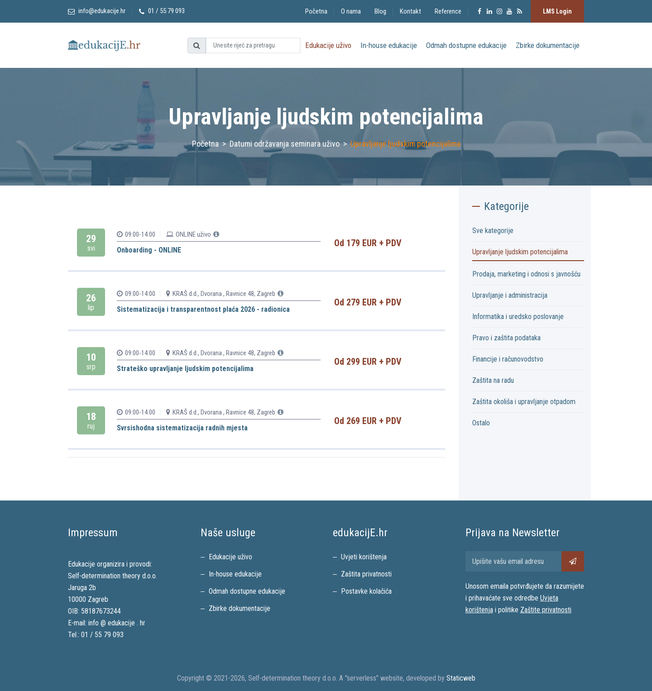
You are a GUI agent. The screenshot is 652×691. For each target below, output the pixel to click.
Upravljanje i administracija (509, 295)
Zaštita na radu (493, 380)
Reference (448, 11)
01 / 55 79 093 (102, 634)
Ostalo (481, 423)
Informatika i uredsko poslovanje (518, 316)
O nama (351, 11)
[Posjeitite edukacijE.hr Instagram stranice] (499, 11)
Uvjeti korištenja (364, 557)
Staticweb (460, 678)
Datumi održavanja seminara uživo (285, 143)
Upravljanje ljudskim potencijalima (520, 252)
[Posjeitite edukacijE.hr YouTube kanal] (509, 11)
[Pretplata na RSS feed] (519, 11)
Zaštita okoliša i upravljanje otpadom (523, 401)
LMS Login (557, 11)
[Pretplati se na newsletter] (572, 561)
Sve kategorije (492, 230)
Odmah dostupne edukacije (466, 45)
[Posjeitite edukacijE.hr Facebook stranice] (479, 11)
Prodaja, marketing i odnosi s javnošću (526, 274)
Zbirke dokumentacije (548, 45)
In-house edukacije (388, 45)
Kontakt (410, 11)
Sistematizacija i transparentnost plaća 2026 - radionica (203, 309)
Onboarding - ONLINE (149, 250)
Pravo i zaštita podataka (506, 338)
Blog (380, 11)
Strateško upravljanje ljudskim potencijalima (185, 368)
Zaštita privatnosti (366, 574)
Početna (316, 11)
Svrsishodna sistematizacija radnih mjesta (182, 428)
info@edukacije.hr (101, 11)
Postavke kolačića (366, 591)
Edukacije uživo (328, 45)
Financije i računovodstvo (507, 359)
